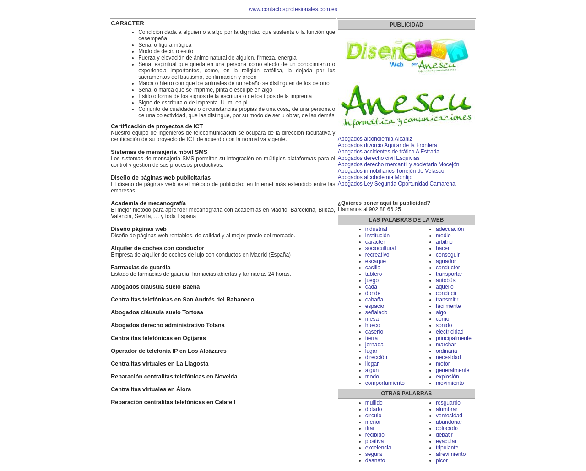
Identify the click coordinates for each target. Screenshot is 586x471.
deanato (375, 460)
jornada (374, 344)
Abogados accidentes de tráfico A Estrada (389, 151)
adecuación (450, 229)
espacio (374, 306)
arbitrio (444, 242)
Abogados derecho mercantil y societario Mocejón (398, 164)
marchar (446, 344)
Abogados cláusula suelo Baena (155, 287)
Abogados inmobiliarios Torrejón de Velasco (391, 171)
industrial (376, 229)
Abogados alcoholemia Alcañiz (375, 139)
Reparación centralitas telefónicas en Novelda (174, 376)
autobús (446, 280)
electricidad (450, 332)
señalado (376, 312)
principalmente (454, 338)
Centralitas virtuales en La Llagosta (159, 364)
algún (372, 370)
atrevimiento (451, 454)
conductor (448, 267)
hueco (372, 325)
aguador (446, 261)
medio (443, 235)
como (442, 319)
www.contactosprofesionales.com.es (293, 9)
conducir (446, 293)
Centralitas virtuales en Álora (151, 389)
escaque (375, 261)
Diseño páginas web (139, 229)
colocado (447, 428)
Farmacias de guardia (140, 267)
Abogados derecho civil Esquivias (379, 158)
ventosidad (449, 415)
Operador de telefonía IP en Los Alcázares (169, 351)
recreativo (377, 255)
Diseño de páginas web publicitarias (161, 178)
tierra (371, 338)
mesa (372, 319)
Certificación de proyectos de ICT (157, 126)
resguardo (448, 403)
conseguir (448, 255)
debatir (444, 435)
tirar (370, 428)
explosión (447, 376)
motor (443, 364)
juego (372, 280)
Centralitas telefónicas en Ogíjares (158, 338)
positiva (374, 441)
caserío (374, 332)
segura (373, 454)
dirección (376, 357)
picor (442, 460)
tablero (373, 274)
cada (371, 287)
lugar (371, 351)
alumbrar (446, 409)
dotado (373, 409)
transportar (449, 274)
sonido (444, 325)
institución (377, 235)
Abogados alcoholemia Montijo (375, 177)
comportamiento (385, 383)
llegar (372, 364)
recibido (375, 435)
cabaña (374, 299)
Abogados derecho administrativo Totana (168, 325)
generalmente (452, 370)
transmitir (447, 299)
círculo (373, 415)
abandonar (449, 422)
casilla (372, 267)
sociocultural (380, 248)
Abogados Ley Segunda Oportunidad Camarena (397, 184)
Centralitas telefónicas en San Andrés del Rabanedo (182, 299)
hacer (443, 248)
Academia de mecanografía (148, 203)
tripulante (447, 447)
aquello (445, 287)
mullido (374, 403)
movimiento (450, 383)
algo (441, 312)
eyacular (446, 441)
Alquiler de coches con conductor (157, 248)
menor (373, 422)
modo (372, 376)
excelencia (378, 447)
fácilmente (448, 306)
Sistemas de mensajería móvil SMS (159, 152)
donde (372, 293)
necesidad (448, 357)
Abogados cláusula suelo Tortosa (157, 312)
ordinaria (446, 351)
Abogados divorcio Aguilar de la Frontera (387, 145)
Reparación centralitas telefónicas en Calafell (173, 402)
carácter (375, 242)
